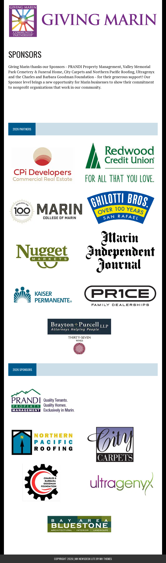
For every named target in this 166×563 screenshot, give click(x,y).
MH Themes (105, 559)
